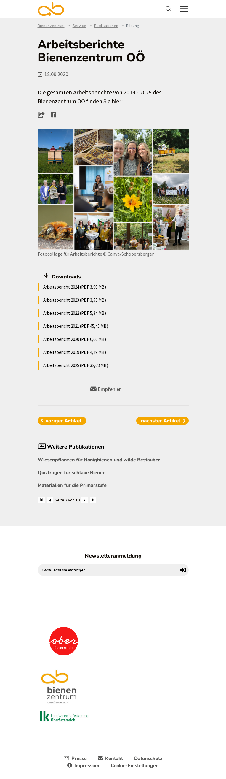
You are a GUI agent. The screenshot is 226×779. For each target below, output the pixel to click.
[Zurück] (50, 500)
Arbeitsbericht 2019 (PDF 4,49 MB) (74, 352)
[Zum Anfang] (41, 500)
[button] (43, 115)
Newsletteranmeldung (113, 555)
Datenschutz (148, 758)
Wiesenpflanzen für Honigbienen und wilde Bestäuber (99, 460)
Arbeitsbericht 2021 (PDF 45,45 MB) (75, 326)
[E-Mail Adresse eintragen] (108, 570)
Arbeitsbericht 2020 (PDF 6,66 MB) (74, 339)
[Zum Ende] (93, 500)
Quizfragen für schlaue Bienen (72, 472)
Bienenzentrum (51, 25)
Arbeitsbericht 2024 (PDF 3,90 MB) (74, 287)
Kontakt (110, 758)
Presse (75, 758)
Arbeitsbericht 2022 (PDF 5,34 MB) (74, 313)
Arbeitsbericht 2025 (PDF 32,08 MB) (75, 365)
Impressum (83, 765)
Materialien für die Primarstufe (72, 485)
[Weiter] (84, 500)
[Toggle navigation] (169, 9)
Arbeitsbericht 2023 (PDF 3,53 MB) (74, 300)
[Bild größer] (113, 189)
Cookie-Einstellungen (135, 765)
